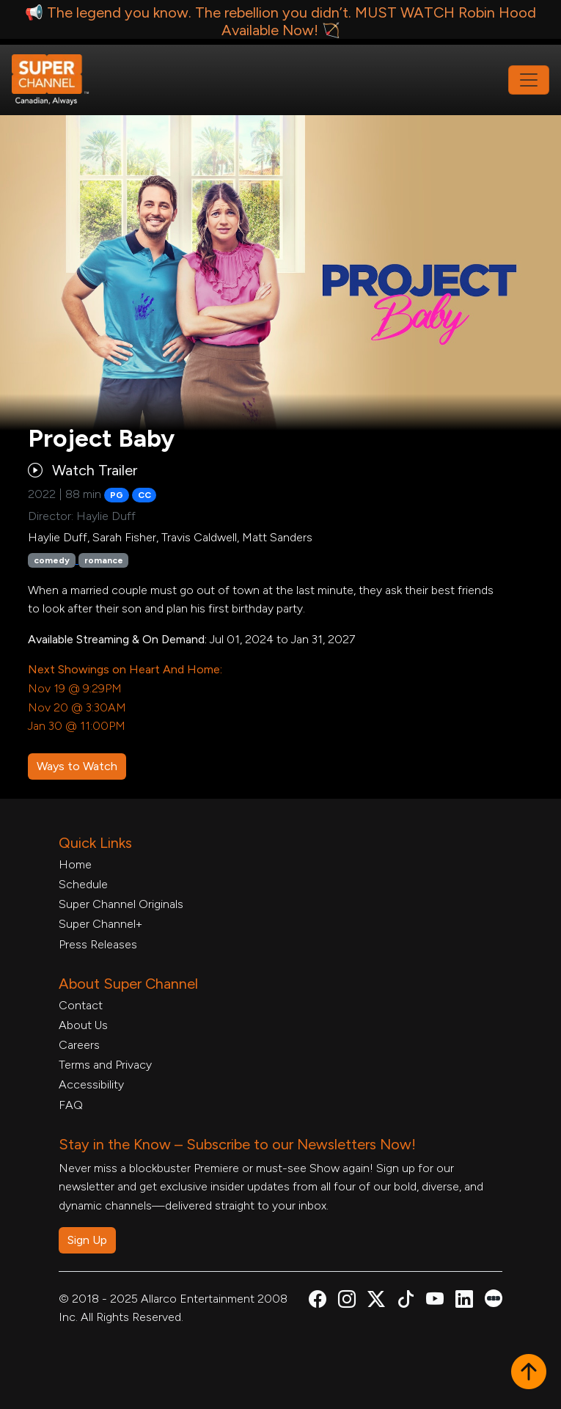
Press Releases (98, 944)
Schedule (83, 884)
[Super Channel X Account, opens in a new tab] (376, 1302)
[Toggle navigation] (528, 80)
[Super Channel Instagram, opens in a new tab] (347, 1302)
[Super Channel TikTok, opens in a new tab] (405, 1302)
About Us (83, 1025)
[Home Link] (60, 80)
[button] (528, 1373)
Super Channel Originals (121, 904)
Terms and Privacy (105, 1065)
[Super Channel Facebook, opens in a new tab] (317, 1302)
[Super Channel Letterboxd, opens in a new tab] (493, 1297)
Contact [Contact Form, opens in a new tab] (81, 1005)
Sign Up (87, 1240)
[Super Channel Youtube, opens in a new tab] (435, 1302)
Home (75, 864)
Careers (79, 1045)
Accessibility (91, 1084)
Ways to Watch (77, 766)
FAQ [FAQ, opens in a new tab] (71, 1105)
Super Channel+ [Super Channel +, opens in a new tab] (100, 924)
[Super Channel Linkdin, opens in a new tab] (464, 1302)
